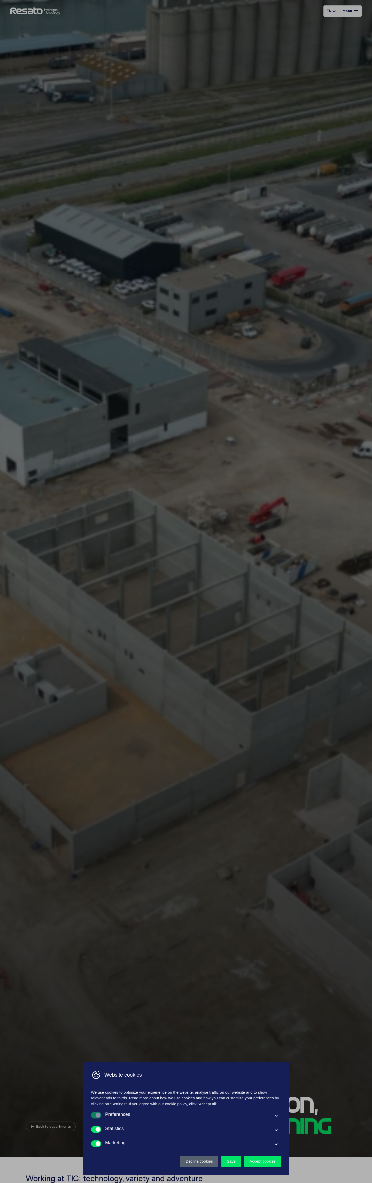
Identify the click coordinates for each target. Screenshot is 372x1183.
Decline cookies (199, 1161)
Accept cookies (263, 1161)
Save (231, 1161)
